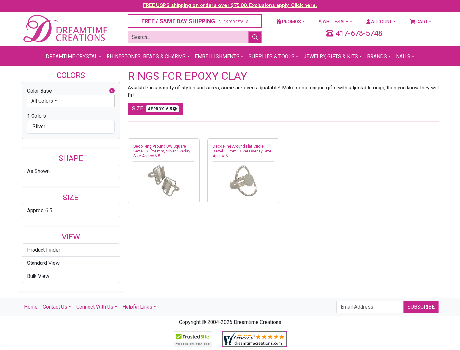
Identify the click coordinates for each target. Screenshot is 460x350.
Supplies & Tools (272, 56)
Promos (289, 21)
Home (31, 307)
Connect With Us (94, 307)
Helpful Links (137, 307)
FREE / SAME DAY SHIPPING (194, 21)
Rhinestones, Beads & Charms (146, 56)
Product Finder (43, 250)
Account (379, 21)
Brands (377, 56)
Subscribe (421, 307)
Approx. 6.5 (39, 210)
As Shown (38, 171)
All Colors (42, 101)
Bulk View (38, 276)
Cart (419, 21)
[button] (112, 91)
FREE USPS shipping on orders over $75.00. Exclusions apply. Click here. (230, 5)
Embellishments (217, 56)
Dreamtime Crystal (72, 56)
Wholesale (333, 21)
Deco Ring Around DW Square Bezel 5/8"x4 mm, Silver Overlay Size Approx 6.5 (161, 151)
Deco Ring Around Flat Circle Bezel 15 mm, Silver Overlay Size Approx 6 (242, 151)
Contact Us (55, 307)
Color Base (71, 91)
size (156, 108)
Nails (403, 56)
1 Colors (36, 116)
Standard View (43, 263)
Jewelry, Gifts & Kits (331, 56)
